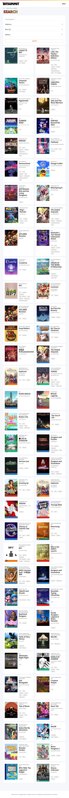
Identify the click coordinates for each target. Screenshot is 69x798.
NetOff (53, 726)
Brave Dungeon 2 (55, 747)
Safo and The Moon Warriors (57, 101)
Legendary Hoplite (55, 83)
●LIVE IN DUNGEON (23, 439)
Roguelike (21, 187)
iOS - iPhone (54, 276)
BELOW (54, 637)
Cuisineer (54, 287)
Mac (60, 149)
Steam (58, 67)
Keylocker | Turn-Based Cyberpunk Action (55, 235)
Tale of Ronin (24, 706)
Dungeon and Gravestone (56, 462)
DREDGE (22, 140)
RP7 (20, 285)
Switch (21, 61)
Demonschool (24, 163)
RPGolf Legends (54, 395)
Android (53, 274)
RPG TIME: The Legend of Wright (25, 770)
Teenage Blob (56, 505)
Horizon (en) (24, 461)
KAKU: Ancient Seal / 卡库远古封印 (25, 572)
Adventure (21, 48)
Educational (56, 259)
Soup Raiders (24, 328)
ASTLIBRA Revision (23, 235)
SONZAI (54, 371)
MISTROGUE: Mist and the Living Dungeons (24, 192)
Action (52, 78)
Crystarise (23, 263)
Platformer (24, 307)
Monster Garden (22, 749)
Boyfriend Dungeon (23, 615)
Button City (23, 417)
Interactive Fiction (24, 369)
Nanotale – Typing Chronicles (55, 593)
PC (52, 65)
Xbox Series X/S (55, 71)
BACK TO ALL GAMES (11, 8)
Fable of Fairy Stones (24, 638)
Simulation (56, 285)
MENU (64, 4)
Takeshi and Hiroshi (24, 592)
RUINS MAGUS (24, 394)
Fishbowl (54, 142)
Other (23, 78)
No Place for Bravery (56, 309)
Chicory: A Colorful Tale (24, 527)
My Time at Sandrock (55, 329)
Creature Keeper (54, 681)
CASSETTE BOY (23, 51)
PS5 (26, 61)
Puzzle (57, 140)
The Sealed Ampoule (55, 211)
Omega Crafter (57, 163)
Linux (56, 149)
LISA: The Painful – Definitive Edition (55, 54)
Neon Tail (54, 706)
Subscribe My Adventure (24, 729)
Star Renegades (23, 681)
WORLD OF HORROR (55, 658)
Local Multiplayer (25, 524)
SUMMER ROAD (22, 121)
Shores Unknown (55, 769)
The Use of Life (55, 416)
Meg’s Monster (23, 211)
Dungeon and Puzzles (56, 438)
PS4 (56, 65)
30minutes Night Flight (24, 656)
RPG (26, 48)
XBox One (53, 69)
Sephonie (23, 371)
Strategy (53, 49)
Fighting (28, 568)
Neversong (55, 526)
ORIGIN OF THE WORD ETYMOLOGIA (56, 265)
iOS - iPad (53, 278)
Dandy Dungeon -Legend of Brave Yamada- (55, 616)
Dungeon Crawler (26, 98)
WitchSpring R (56, 187)
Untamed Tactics (23, 81)
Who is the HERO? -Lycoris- (55, 549)
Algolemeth (23, 100)
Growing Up (24, 483)
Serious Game (22, 726)
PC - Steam (22, 63)
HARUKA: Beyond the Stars (55, 122)
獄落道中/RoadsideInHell (26, 350)
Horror (23, 346)
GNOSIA (22, 503)
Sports (55, 392)
